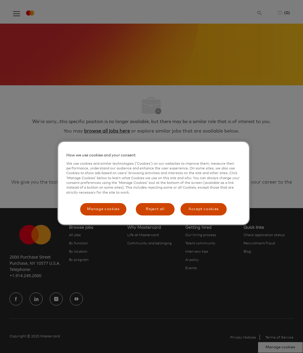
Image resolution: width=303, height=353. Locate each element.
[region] (153, 183)
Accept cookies (203, 209)
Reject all (155, 209)
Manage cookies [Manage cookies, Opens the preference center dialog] (103, 209)
